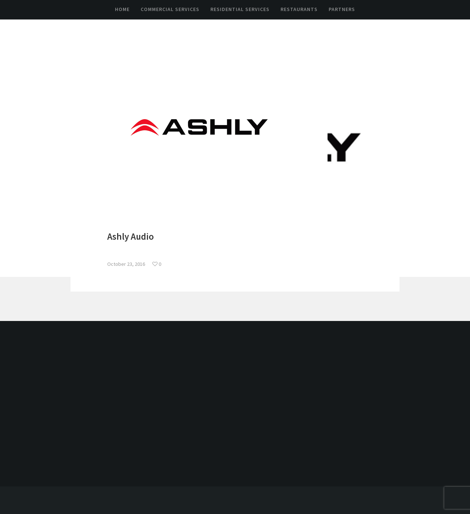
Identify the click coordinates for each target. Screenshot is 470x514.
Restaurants (299, 9)
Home (122, 9)
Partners (342, 9)
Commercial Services (170, 9)
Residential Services (240, 9)
